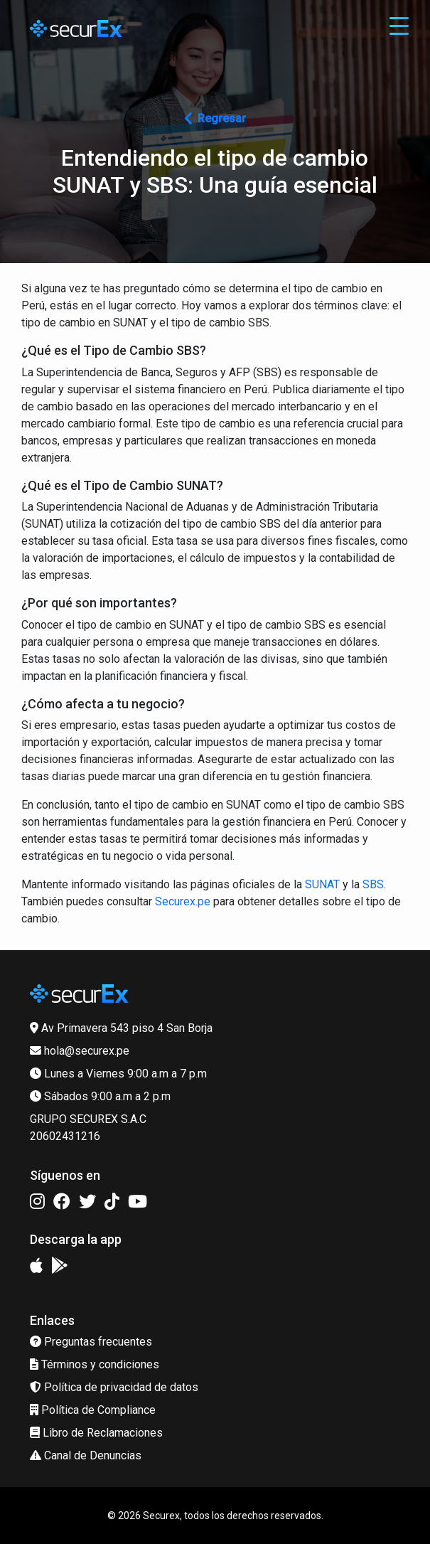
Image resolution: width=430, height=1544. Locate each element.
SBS (373, 884)
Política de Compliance (93, 1410)
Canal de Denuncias (85, 1455)
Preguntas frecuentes (91, 1341)
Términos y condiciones (94, 1364)
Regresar (215, 118)
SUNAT (322, 884)
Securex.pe (182, 901)
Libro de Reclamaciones (96, 1432)
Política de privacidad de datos (114, 1387)
